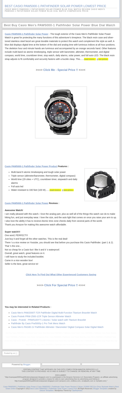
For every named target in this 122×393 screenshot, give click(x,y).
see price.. (103, 59)
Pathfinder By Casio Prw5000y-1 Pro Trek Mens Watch (38, 323)
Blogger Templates (100, 388)
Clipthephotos (77, 390)
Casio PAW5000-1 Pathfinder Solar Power (19, 387)
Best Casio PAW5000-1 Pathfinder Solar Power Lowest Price (54, 388)
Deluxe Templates (47, 390)
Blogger (26, 364)
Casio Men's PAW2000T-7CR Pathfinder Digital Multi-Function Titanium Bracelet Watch (54, 312)
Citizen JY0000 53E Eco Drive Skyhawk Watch (96, 387)
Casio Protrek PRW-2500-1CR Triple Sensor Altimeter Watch (41, 316)
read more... (90, 59)
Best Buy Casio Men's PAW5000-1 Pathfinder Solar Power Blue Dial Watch (59, 25)
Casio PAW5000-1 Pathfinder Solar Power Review (56, 387)
